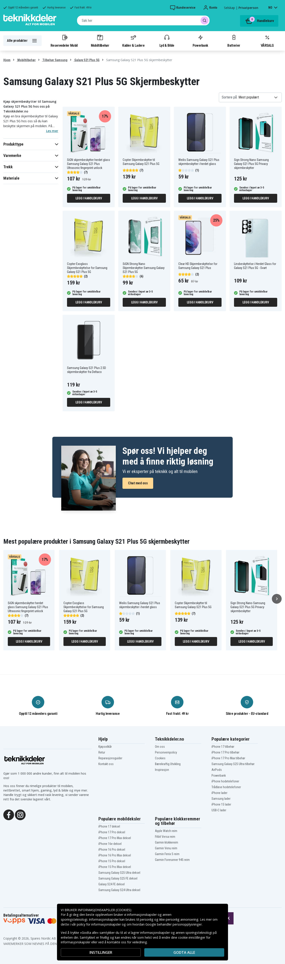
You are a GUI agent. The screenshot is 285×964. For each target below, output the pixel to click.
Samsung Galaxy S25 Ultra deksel (119, 872)
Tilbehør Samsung (54, 60)
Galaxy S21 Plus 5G (87, 60)
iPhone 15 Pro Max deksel (114, 867)
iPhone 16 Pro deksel (111, 849)
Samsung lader (221, 798)
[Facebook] (8, 814)
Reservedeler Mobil (64, 40)
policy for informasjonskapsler (99, 924)
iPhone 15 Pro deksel (111, 861)
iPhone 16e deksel (110, 844)
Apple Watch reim (166, 831)
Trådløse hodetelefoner (226, 787)
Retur (101, 752)
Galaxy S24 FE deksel (111, 884)
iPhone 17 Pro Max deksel (114, 838)
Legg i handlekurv (88, 198)
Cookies (160, 758)
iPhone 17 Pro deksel (111, 832)
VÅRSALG (267, 40)
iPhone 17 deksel (109, 826)
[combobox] (143, 20)
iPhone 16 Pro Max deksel (114, 855)
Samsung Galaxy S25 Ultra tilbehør (233, 764)
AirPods (217, 770)
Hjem (6, 60)
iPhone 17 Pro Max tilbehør (228, 758)
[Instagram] (20, 814)
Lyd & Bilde (166, 40)
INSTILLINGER (101, 952)
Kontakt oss (106, 764)
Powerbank (200, 40)
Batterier (233, 40)
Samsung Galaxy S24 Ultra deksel (119, 890)
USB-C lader (219, 810)
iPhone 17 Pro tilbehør (225, 752)
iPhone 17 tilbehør (223, 746)
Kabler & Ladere (133, 40)
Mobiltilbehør (100, 40)
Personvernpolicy (166, 752)
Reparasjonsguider (110, 758)
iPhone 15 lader (221, 804)
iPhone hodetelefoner (225, 781)
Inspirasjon (162, 770)
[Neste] (277, 599)
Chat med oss (138, 483)
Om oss (160, 746)
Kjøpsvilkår (105, 746)
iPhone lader (219, 793)
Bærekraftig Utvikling (168, 764)
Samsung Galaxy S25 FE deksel (117, 878)
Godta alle (184, 952)
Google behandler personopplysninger (173, 924)
